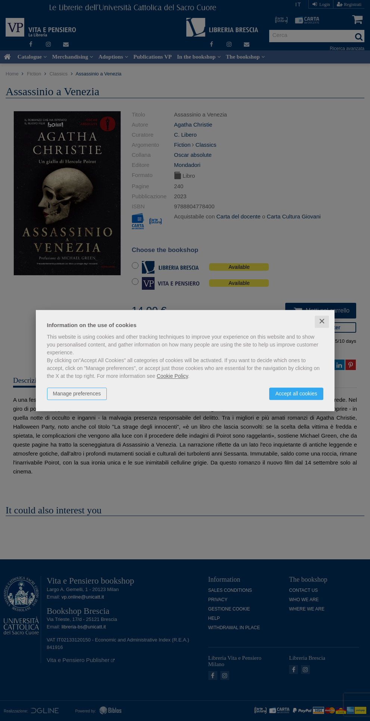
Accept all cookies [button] (296, 394)
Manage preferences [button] (77, 394)
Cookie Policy (172, 376)
